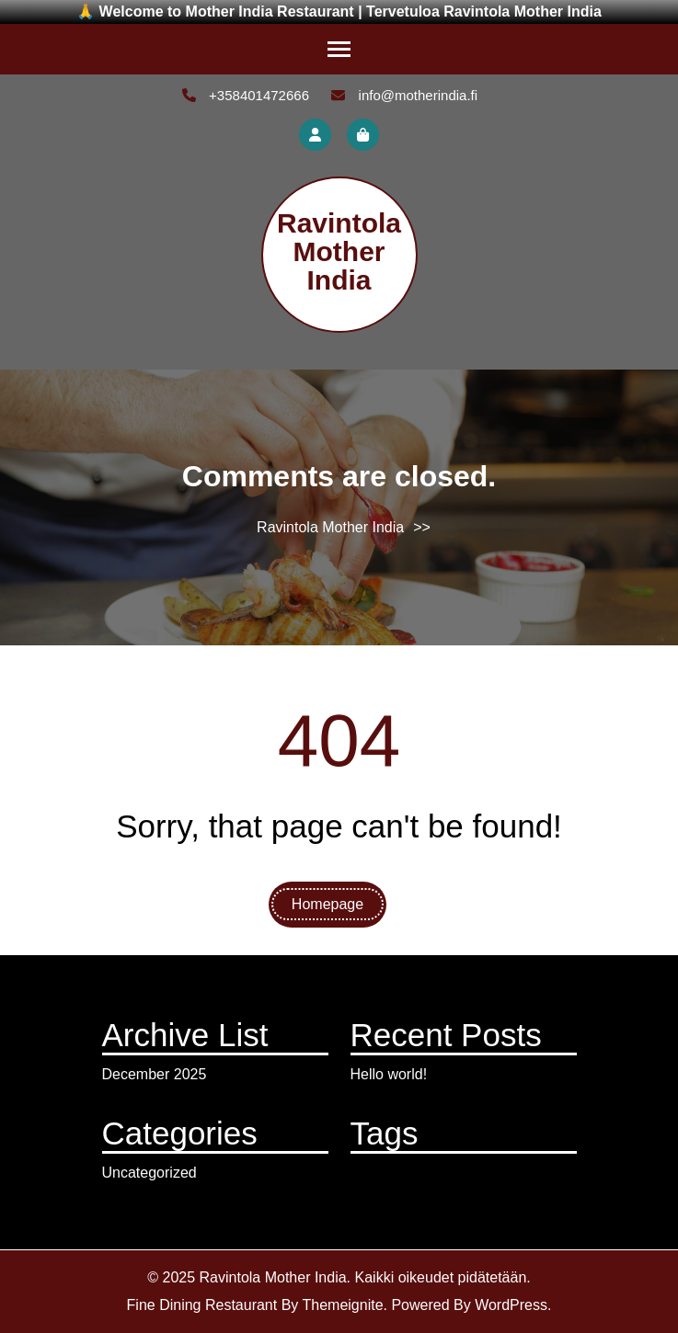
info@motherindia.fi (404, 95)
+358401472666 (245, 95)
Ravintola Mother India (339, 251)
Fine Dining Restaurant (202, 1305)
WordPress (511, 1305)
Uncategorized (149, 1172)
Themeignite (342, 1305)
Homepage (327, 904)
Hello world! (389, 1074)
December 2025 (154, 1074)
